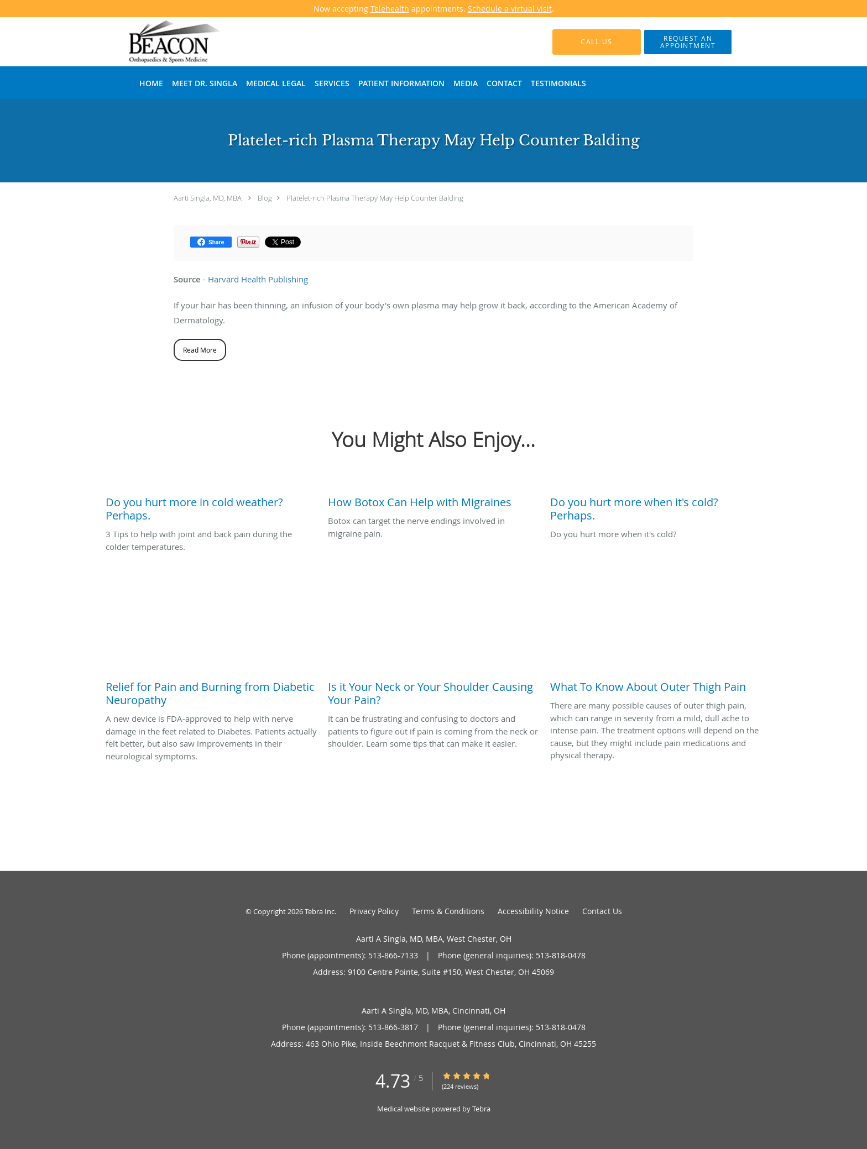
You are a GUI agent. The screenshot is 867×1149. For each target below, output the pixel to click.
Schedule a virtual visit (510, 8)
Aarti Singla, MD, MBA (208, 198)
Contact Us (602, 911)
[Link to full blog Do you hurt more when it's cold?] (655, 506)
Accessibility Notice (533, 911)
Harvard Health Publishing (258, 279)
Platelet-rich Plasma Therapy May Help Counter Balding (374, 198)
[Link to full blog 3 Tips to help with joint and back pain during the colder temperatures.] (211, 506)
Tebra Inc (320, 911)
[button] (688, 42)
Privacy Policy (374, 911)
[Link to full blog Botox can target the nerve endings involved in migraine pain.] (433, 500)
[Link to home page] (159, 41)
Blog (265, 198)
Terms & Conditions (448, 911)
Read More (200, 349)
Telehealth (389, 8)
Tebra (481, 1109)
